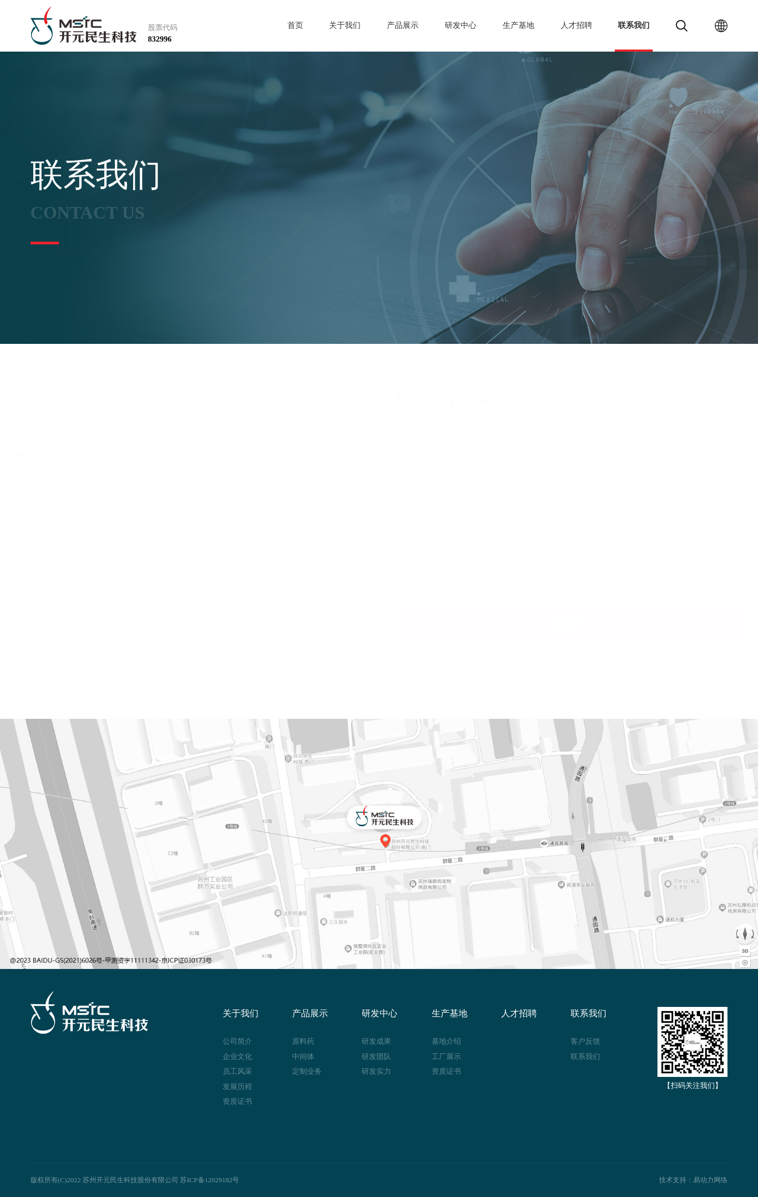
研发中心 (460, 25)
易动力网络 (710, 1180)
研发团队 (376, 1056)
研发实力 (376, 1071)
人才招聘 (576, 25)
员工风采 (237, 1071)
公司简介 (237, 1041)
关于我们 (345, 25)
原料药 (303, 1041)
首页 (295, 25)
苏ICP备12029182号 (209, 1180)
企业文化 (237, 1056)
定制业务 (307, 1071)
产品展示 (402, 25)
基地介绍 (446, 1041)
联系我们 (634, 25)
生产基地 (518, 25)
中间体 (303, 1056)
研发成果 (376, 1041)
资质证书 (237, 1101)
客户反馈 (585, 1041)
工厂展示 (446, 1056)
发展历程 (237, 1086)
